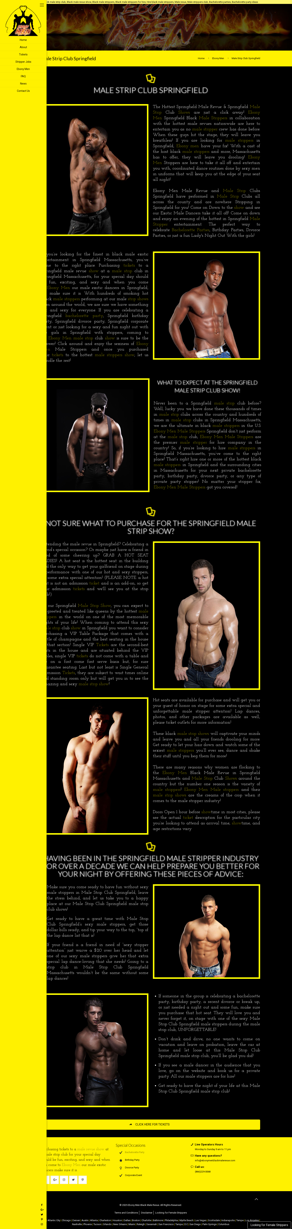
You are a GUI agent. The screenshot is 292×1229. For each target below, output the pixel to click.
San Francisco (166, 1224)
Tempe (240, 1220)
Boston (136, 1220)
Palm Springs (209, 1224)
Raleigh (141, 1224)
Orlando (107, 1224)
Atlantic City (53, 1220)
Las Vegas (200, 1220)
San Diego (195, 1224)
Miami (131, 1224)
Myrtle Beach (186, 1220)
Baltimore (158, 1220)
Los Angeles (252, 1220)
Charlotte (146, 1220)
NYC (43, 1220)
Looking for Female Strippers (269, 1225)
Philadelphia (171, 1220)
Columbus (223, 1224)
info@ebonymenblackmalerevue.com (215, 1160)
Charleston (105, 1220)
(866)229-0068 (202, 1171)
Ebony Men (218, 58)
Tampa (179, 1224)
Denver (76, 1220)
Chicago (66, 1220)
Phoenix (87, 1224)
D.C (186, 1224)
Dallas (127, 1220)
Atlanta (94, 1220)
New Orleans (120, 1224)
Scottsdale (214, 1220)
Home (201, 58)
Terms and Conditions (126, 1212)
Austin (85, 1220)
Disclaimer (146, 1212)
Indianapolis (228, 1220)
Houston (117, 1220)
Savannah (151, 1224)
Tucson (97, 1224)
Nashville (77, 1224)
